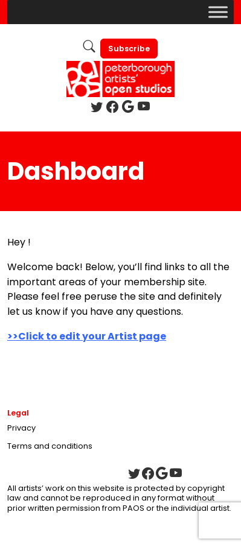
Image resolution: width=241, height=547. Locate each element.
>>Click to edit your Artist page (86, 336)
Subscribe (129, 48)
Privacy (21, 428)
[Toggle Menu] (218, 11)
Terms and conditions (49, 446)
